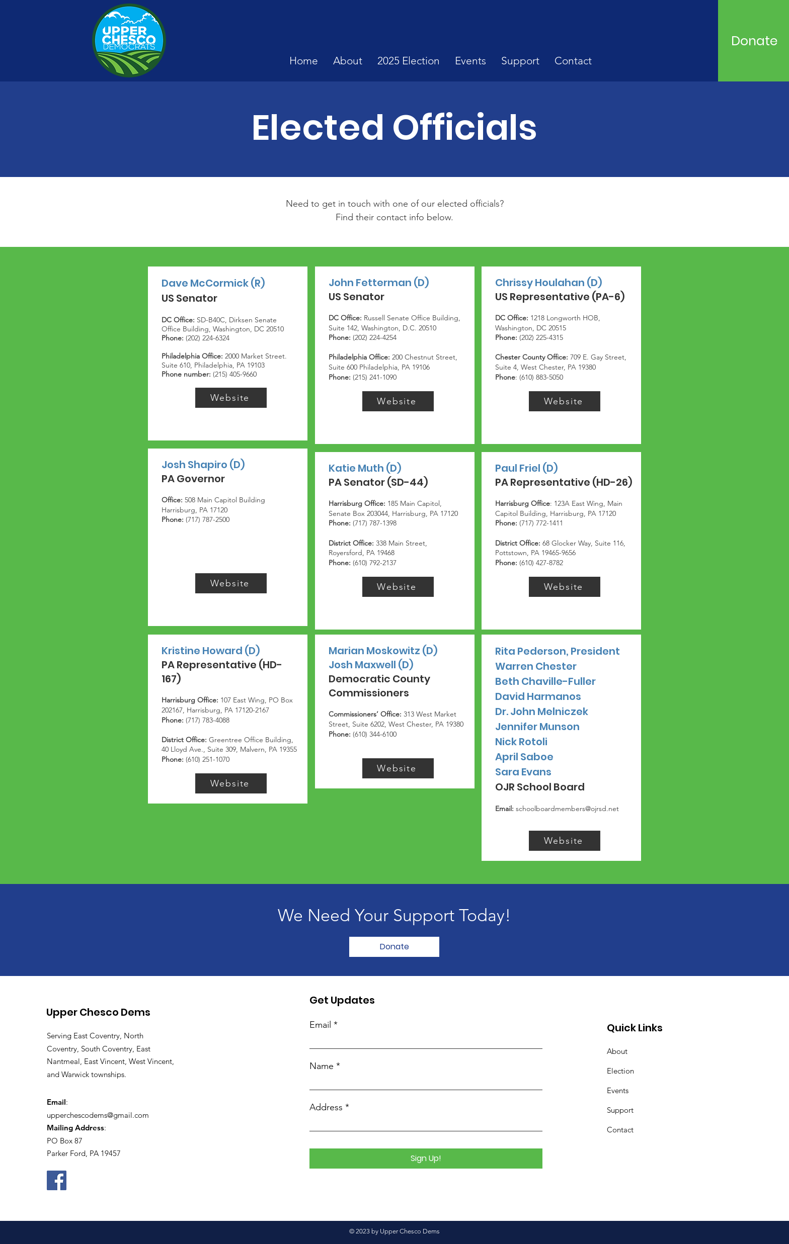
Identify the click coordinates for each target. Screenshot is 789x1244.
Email (320, 1024)
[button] (348, 61)
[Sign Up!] (425, 1158)
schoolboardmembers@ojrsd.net (567, 808)
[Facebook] (56, 1180)
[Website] (231, 398)
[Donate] (754, 41)
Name (321, 1066)
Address (326, 1107)
